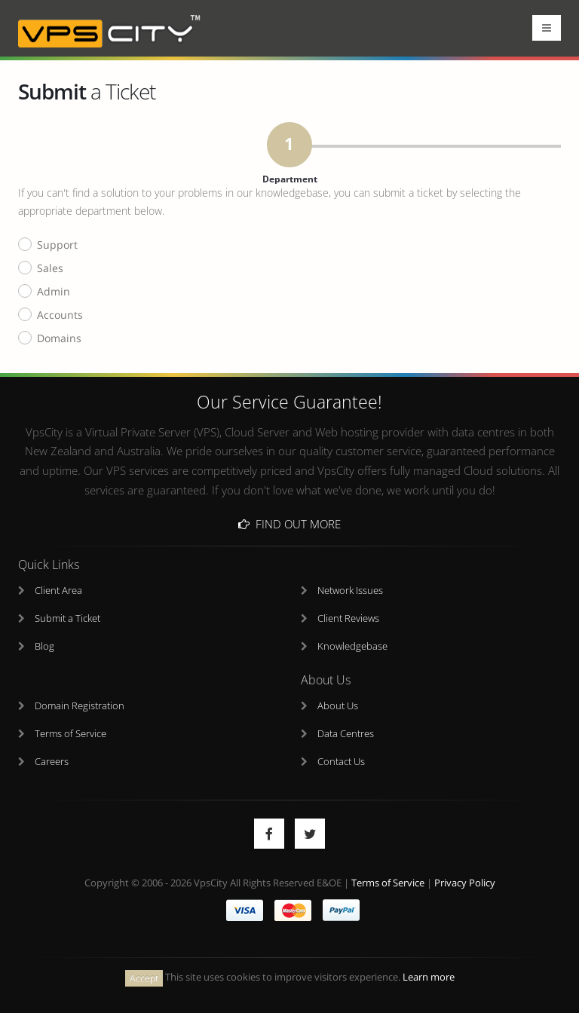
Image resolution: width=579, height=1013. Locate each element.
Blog (44, 646)
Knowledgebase (352, 646)
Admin (53, 292)
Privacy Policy (464, 883)
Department (289, 164)
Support (57, 245)
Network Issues (350, 590)
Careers (52, 761)
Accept (144, 978)
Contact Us (341, 761)
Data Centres (345, 733)
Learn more (429, 977)
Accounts (60, 315)
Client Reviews (348, 618)
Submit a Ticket (67, 618)
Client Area (58, 590)
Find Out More (289, 523)
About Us (337, 705)
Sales (50, 268)
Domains (59, 338)
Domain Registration (79, 705)
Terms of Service (70, 733)
